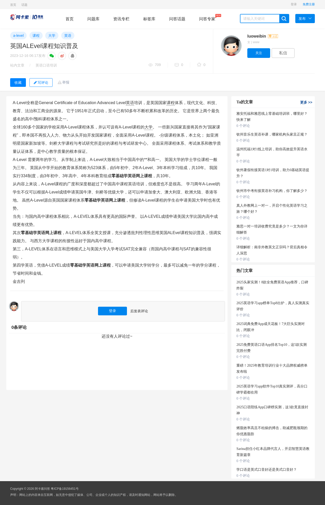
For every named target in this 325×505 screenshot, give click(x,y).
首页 (13, 5)
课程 (36, 36)
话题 (24, 5)
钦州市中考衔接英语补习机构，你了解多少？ (271, 191)
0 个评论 (243, 126)
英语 (67, 36)
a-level (18, 36)
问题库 (93, 19)
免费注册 (309, 4)
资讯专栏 (121, 19)
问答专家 (207, 17)
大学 (51, 36)
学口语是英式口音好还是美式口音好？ (266, 469)
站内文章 (17, 65)
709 (155, 65)
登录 (294, 4)
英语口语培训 (46, 65)
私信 (283, 53)
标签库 (149, 19)
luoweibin (262, 36)
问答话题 (177, 19)
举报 (65, 82)
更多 (306, 102)
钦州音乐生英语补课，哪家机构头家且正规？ (271, 134)
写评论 (41, 82)
